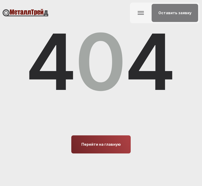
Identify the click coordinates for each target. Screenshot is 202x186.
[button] (175, 13)
